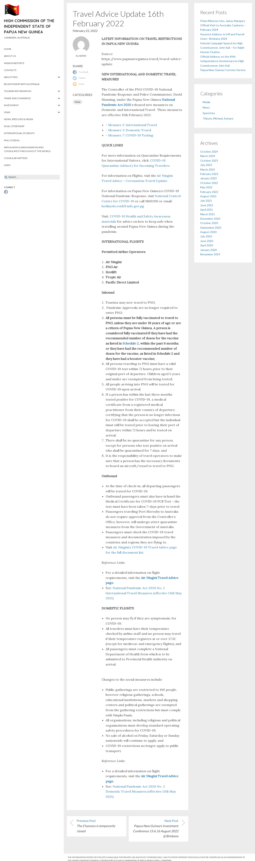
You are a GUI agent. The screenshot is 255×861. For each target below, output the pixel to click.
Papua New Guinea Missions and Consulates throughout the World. (27, 149)
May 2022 (206, 187)
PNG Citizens (11, 140)
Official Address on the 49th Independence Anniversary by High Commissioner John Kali (222, 61)
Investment (11, 105)
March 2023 (207, 169)
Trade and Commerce (17, 98)
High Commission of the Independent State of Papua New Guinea (29, 26)
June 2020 (206, 241)
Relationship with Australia (21, 84)
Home (7, 48)
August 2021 (208, 196)
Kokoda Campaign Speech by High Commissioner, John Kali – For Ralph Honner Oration (222, 47)
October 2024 (209, 151)
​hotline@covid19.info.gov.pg (123, 206)
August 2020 (208, 232)
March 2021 (207, 214)
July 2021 (206, 200)
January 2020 (208, 250)
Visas (7, 112)
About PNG (11, 77)
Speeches (209, 113)
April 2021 (206, 209)
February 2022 (209, 192)
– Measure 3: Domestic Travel (129, 130)
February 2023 (209, 174)
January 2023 (208, 178)
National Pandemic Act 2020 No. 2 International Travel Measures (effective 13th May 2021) (144, 593)
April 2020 (206, 245)
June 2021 (206, 205)
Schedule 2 (131, 343)
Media (206, 102)
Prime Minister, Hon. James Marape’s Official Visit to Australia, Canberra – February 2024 (223, 25)
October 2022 (209, 183)
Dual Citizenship (14, 126)
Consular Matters (15, 158)
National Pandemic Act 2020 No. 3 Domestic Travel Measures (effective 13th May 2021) (141, 791)
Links (7, 165)
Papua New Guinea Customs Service (223, 70)
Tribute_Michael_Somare (218, 118)
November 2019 (210, 254)
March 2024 (207, 156)
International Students (19, 133)
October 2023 (209, 160)
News (77, 102)
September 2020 (210, 227)
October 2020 (209, 223)
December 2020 (210, 218)
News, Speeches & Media (18, 119)
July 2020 (206, 236)
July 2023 (206, 165)
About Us (10, 55)
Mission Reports (14, 63)
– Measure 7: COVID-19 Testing (129, 135)
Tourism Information (17, 91)
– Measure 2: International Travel (132, 125)
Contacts (10, 70)
